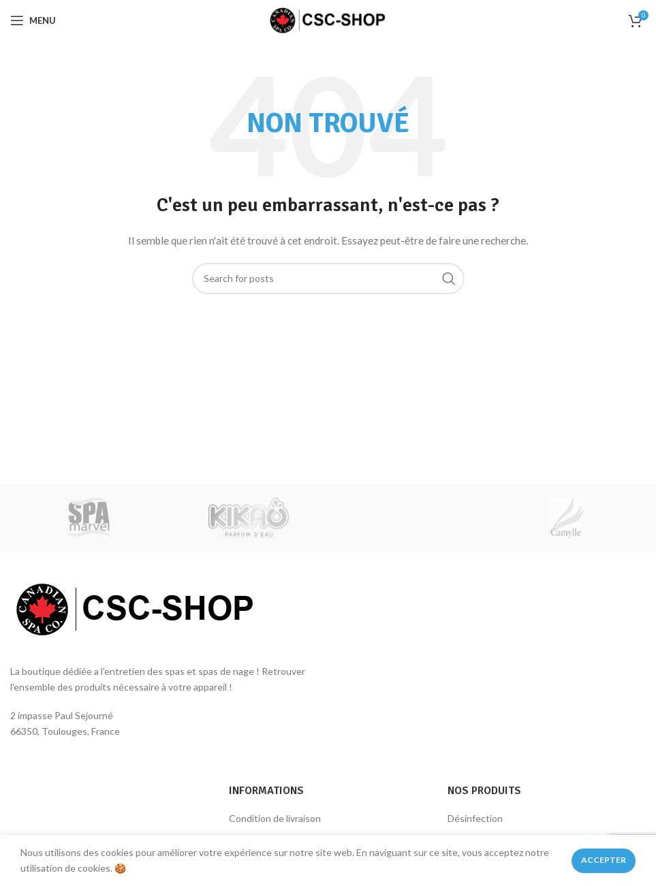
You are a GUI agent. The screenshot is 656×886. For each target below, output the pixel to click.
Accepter (603, 860)
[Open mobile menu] (33, 20)
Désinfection (475, 818)
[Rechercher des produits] (328, 278)
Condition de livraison (275, 818)
